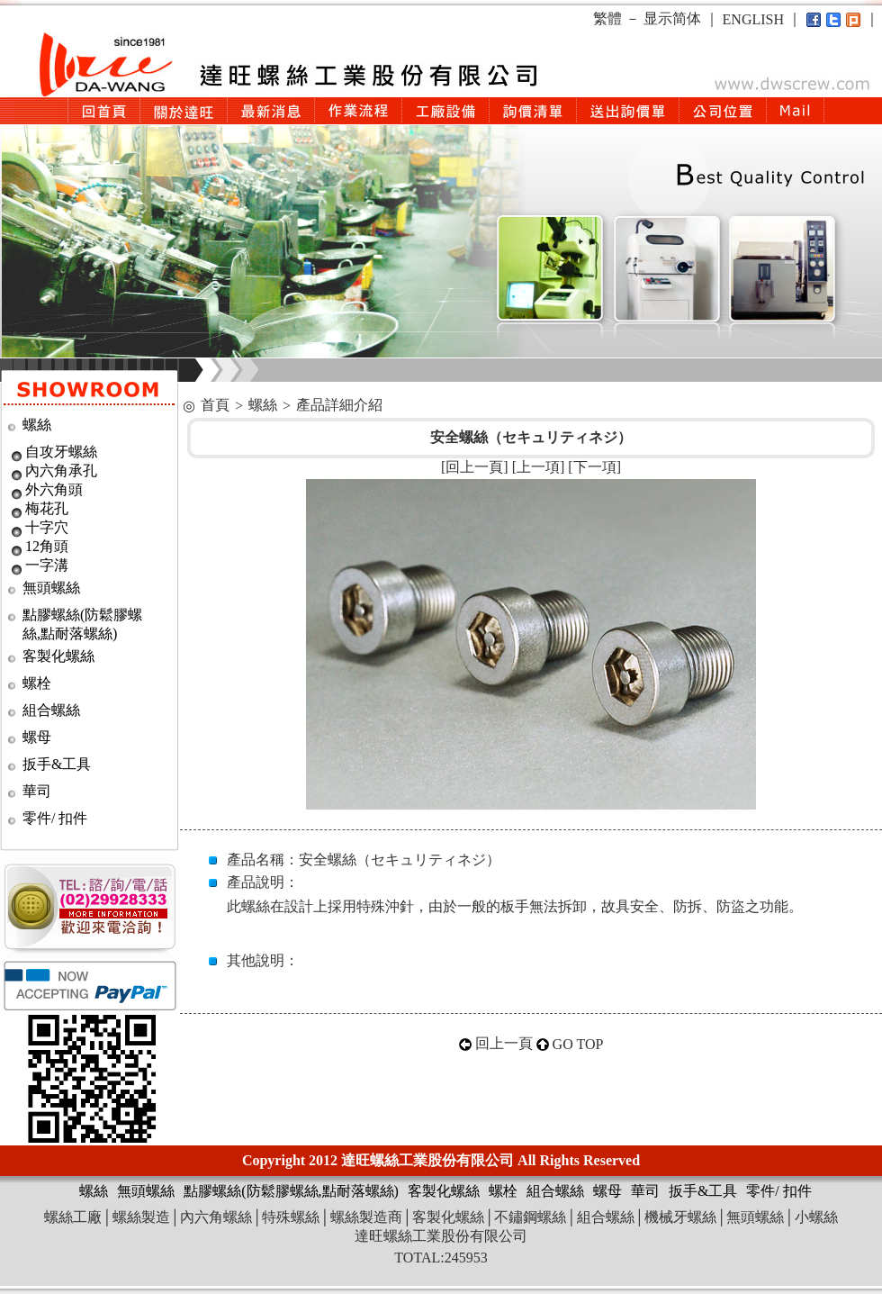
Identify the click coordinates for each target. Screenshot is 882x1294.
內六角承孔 (61, 470)
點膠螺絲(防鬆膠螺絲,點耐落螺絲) (291, 1191)
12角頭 (46, 546)
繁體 (607, 18)
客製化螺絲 (58, 656)
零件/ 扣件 (54, 818)
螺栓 (36, 683)
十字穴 (46, 527)
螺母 (36, 737)
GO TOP (578, 1044)
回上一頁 (474, 467)
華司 (36, 791)
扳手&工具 (56, 764)
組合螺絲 (51, 710)
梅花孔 (46, 508)
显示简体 (672, 18)
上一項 (538, 467)
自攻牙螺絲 (61, 451)
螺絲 (36, 424)
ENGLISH (753, 19)
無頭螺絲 (51, 587)
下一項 (594, 467)
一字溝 (46, 565)
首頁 (215, 404)
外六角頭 (54, 489)
